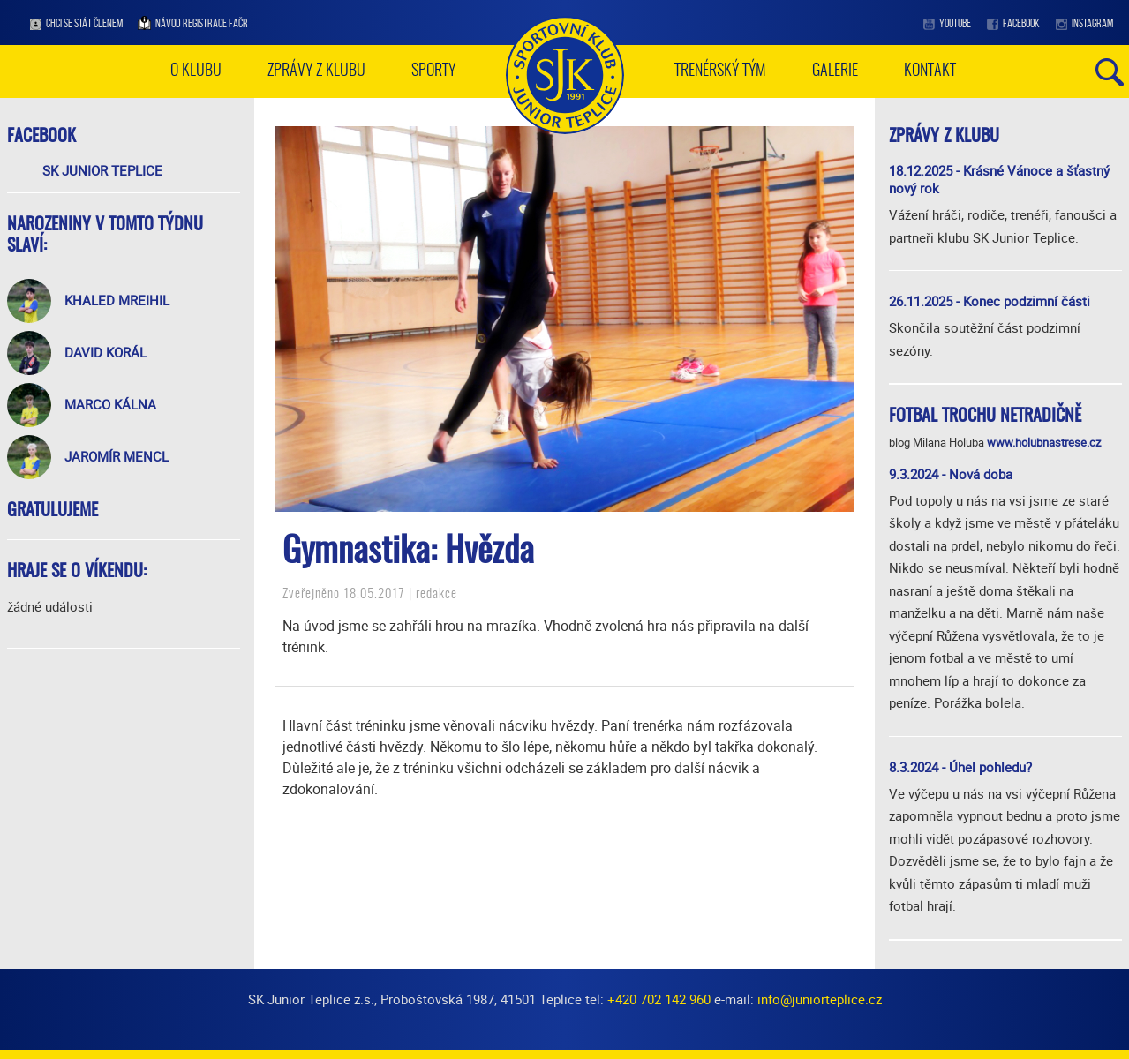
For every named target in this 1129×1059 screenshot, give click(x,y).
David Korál (105, 352)
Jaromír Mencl (116, 456)
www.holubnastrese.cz (1044, 442)
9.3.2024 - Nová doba (950, 474)
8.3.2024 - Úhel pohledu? (960, 767)
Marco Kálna (110, 404)
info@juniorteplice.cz (819, 999)
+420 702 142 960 (659, 999)
